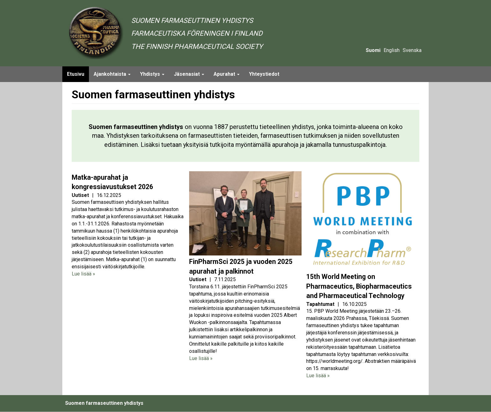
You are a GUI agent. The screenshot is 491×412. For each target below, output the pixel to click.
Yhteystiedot (264, 74)
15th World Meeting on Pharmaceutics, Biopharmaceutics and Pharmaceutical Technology (359, 286)
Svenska (412, 50)
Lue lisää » (83, 274)
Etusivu (75, 74)
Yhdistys (152, 74)
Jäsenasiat (189, 74)
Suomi (373, 50)
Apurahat (227, 74)
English (392, 50)
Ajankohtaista (112, 74)
